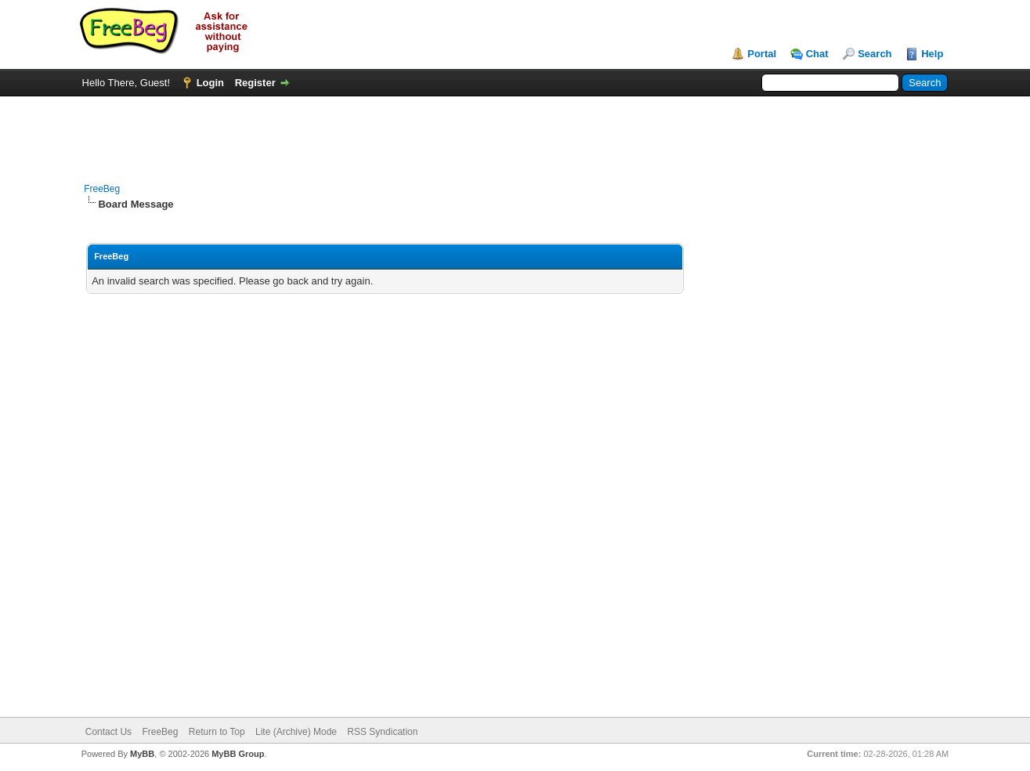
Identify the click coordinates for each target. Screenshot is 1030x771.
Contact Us (108, 731)
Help (932, 54)
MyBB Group (237, 753)
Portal (761, 54)
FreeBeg (102, 188)
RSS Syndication (382, 731)
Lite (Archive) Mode (296, 731)
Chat (817, 54)
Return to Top (217, 731)
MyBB (142, 753)
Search (874, 54)
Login (210, 83)
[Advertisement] (515, 131)
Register (255, 83)
